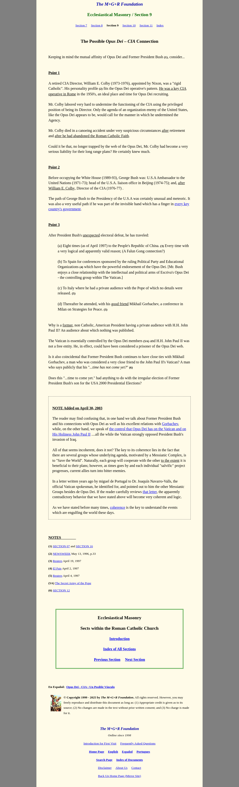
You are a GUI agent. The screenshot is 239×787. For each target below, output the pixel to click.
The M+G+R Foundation (119, 4)
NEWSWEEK (61, 553)
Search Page (104, 760)
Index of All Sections (119, 649)
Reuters (57, 561)
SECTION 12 (61, 590)
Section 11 (146, 25)
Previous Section (107, 660)
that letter (150, 492)
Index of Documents (129, 760)
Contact (136, 767)
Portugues (143, 751)
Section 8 (97, 25)
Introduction (119, 639)
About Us (121, 767)
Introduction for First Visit (100, 743)
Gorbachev (170, 424)
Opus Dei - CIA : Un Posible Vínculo (90, 687)
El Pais (57, 568)
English (113, 751)
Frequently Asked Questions (137, 743)
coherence (117, 507)
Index (160, 25)
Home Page (96, 751)
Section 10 (129, 25)
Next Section (135, 660)
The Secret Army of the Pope (73, 583)
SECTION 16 (84, 546)
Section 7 (81, 25)
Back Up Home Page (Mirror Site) (119, 776)
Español (127, 751)
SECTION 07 (61, 546)
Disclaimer (105, 767)
